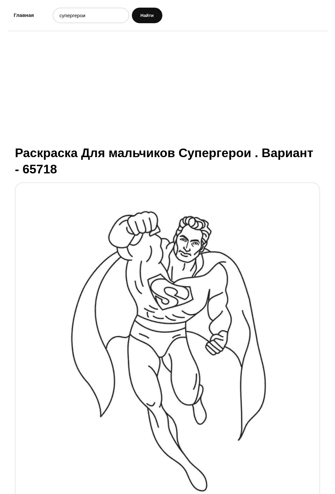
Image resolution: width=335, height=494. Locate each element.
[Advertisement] (168, 87)
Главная (24, 15)
